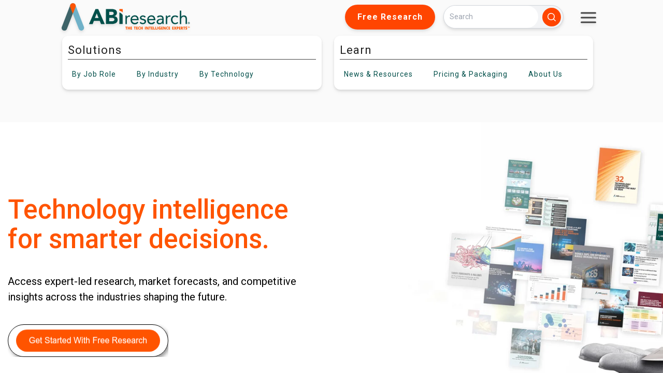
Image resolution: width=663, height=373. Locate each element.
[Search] (491, 17)
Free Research (390, 17)
